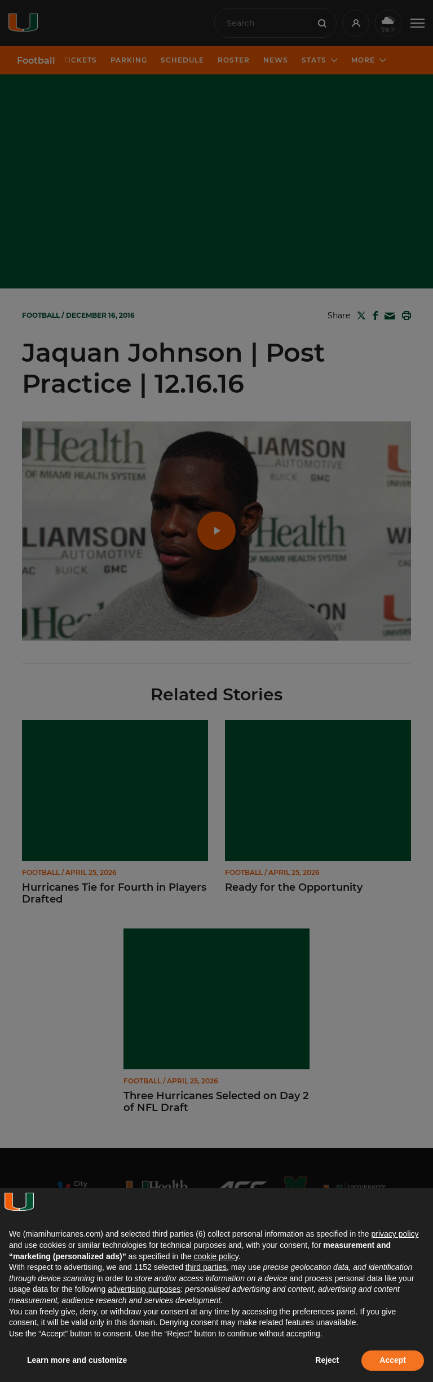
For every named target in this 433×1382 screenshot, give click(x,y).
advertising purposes (144, 1289)
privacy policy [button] (394, 1233)
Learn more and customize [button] (77, 1360)
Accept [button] (392, 1360)
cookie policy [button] (216, 1256)
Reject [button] (327, 1360)
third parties (206, 1267)
